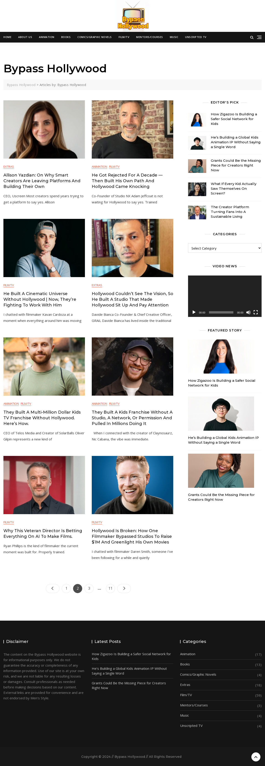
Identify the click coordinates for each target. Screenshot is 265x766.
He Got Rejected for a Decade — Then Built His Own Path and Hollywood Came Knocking (127, 181)
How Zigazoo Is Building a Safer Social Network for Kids (234, 119)
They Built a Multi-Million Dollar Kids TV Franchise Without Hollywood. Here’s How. (42, 418)
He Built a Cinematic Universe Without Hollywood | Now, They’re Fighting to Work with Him (39, 299)
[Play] (194, 312)
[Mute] (248, 312)
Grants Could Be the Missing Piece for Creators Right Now (236, 165)
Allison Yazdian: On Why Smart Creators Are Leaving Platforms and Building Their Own (41, 181)
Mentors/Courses (149, 37)
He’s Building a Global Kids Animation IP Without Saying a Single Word (236, 142)
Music (174, 37)
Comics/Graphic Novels (94, 37)
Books (66, 37)
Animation (46, 37)
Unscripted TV (195, 37)
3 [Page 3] (91, 587)
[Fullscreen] (255, 312)
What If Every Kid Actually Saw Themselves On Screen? (233, 188)
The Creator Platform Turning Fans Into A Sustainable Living (230, 212)
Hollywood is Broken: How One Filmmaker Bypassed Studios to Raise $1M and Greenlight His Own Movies (132, 536)
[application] (225, 296)
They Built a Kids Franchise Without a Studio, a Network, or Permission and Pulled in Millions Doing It (132, 418)
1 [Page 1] (68, 587)
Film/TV (124, 37)
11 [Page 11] (111, 587)
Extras (8, 166)
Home (7, 37)
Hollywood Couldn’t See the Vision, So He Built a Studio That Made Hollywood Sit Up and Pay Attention (132, 299)
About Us (25, 37)
